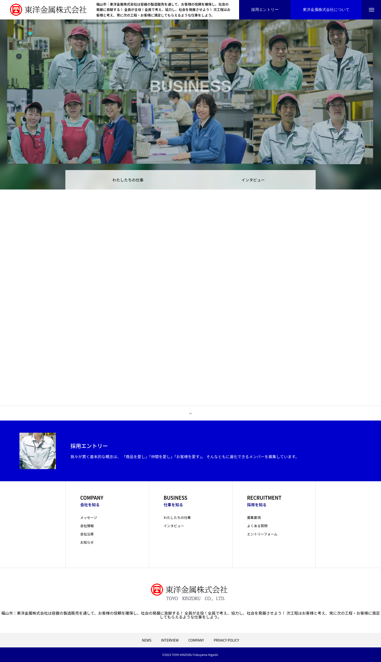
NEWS (146, 640)
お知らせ (87, 542)
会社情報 (87, 525)
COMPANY (196, 640)
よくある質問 (257, 525)
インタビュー (253, 180)
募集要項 (254, 517)
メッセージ (88, 517)
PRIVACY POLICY (226, 640)
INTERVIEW (170, 640)
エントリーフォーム (262, 534)
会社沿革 (87, 534)
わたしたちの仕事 (127, 180)
